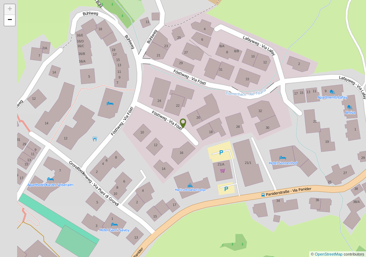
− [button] (10, 20)
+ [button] (10, 9)
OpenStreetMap (329, 254)
